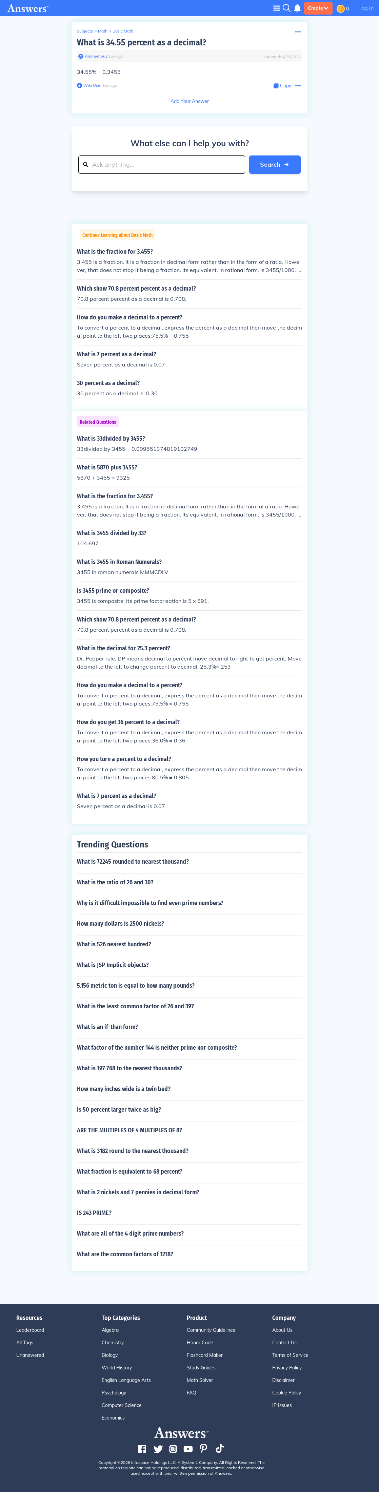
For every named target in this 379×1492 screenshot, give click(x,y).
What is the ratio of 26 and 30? (115, 882)
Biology (110, 1355)
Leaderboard (30, 1330)
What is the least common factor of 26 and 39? (135, 1006)
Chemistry (113, 1343)
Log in (366, 8)
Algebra (110, 1330)
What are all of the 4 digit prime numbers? (130, 1233)
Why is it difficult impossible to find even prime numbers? (150, 903)
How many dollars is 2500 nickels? (120, 923)
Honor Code (200, 1343)
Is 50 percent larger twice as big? (119, 1109)
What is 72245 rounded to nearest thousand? (133, 861)
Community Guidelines (211, 1330)
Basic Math (123, 31)
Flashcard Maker (205, 1355)
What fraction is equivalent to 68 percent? (129, 1171)
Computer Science (122, 1405)
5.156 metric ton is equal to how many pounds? (136, 985)
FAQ (191, 1393)
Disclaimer (283, 1380)
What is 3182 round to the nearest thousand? (132, 1151)
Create (318, 8)
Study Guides (201, 1368)
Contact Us (284, 1343)
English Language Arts (126, 1380)
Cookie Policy (286, 1393)
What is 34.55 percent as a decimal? (141, 42)
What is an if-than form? (107, 1027)
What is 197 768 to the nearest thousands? (129, 1068)
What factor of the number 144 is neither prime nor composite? (157, 1047)
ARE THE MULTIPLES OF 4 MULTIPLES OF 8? (129, 1130)
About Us (282, 1330)
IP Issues (282, 1405)
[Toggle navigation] (276, 7)
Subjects (85, 31)
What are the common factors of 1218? (125, 1254)
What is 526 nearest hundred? (114, 944)
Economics (113, 1418)
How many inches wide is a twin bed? (124, 1089)
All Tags (24, 1343)
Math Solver (200, 1380)
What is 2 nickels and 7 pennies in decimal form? (138, 1192)
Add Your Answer (190, 101)
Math (102, 31)
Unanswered (30, 1355)
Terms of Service (290, 1355)
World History (117, 1368)
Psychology (114, 1393)
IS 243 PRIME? (94, 1213)
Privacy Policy (287, 1368)
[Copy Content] (282, 85)
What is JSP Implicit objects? (113, 965)
